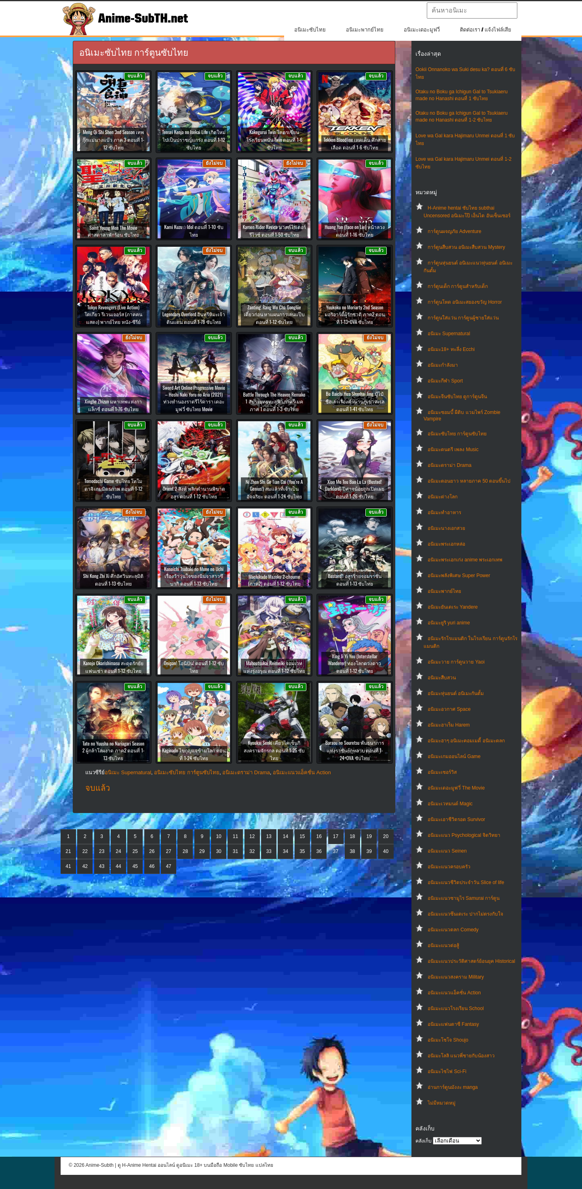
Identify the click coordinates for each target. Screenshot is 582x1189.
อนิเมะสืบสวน (442, 678)
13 (268, 836)
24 (118, 851)
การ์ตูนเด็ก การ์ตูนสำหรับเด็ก (458, 286)
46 (151, 866)
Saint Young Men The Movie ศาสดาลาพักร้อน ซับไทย (113, 231)
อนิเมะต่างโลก (443, 497)
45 (135, 866)
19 (369, 836)
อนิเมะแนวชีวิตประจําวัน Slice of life (466, 882)
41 (68, 866)
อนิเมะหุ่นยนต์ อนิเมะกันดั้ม (456, 693)
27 (168, 851)
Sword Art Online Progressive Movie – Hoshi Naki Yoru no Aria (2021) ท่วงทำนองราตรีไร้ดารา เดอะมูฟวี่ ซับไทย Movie (193, 398)
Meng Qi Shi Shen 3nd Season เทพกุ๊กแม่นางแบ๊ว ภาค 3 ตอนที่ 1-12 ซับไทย (113, 139)
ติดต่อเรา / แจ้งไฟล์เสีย (485, 29)
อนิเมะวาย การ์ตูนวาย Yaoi (456, 662)
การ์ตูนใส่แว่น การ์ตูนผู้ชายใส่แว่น (463, 318)
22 (85, 851)
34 (285, 851)
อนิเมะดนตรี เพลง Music (453, 449)
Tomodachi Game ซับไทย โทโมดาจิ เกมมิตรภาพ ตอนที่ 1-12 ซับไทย (113, 488)
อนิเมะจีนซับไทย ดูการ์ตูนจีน (457, 396)
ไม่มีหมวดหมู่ (441, 1103)
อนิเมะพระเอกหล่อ (446, 544)
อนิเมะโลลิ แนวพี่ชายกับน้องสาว (461, 1056)
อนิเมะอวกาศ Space (449, 709)
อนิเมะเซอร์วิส (442, 772)
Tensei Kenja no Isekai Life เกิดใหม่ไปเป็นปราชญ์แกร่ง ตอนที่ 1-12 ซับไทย (194, 139)
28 (185, 851)
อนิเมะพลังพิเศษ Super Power (459, 575)
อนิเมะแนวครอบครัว (449, 867)
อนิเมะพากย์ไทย (365, 29)
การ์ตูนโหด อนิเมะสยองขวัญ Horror (465, 302)
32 (252, 851)
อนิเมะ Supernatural (449, 333)
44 (118, 866)
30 (218, 851)
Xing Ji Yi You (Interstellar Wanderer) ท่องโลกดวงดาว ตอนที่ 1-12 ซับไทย (354, 663)
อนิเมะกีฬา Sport (445, 381)
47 (168, 866)
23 (101, 851)
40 (385, 851)
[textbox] (472, 10)
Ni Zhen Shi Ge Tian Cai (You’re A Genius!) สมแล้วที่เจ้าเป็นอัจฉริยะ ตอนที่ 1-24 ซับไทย (274, 489)
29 (202, 851)
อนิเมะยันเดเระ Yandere (453, 607)
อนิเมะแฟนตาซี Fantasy (453, 1024)
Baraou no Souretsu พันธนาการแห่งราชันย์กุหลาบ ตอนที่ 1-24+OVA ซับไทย (354, 750)
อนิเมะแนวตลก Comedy (453, 930)
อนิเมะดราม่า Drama (449, 465)
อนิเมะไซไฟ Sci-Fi (447, 1071)
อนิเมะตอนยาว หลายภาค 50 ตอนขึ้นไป (469, 481)
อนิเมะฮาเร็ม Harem (449, 725)
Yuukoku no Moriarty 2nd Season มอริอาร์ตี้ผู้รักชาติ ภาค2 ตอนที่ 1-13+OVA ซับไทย (355, 314)
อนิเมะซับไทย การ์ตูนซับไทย (457, 434)
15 (302, 836)
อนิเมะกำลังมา (443, 365)
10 (218, 836)
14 (285, 836)
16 (318, 836)
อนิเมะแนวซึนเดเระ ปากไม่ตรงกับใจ (465, 914)
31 (235, 851)
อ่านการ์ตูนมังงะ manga (453, 1087)
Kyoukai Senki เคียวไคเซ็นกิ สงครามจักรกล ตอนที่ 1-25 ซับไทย (274, 750)
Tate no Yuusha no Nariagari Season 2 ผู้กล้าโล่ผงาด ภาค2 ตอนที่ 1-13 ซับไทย (113, 750)
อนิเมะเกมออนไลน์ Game (454, 756)
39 (369, 851)
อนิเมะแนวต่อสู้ (443, 945)
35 (302, 851)
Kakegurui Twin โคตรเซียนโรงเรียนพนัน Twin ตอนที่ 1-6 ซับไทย (274, 139)
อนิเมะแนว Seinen (447, 851)
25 (135, 851)
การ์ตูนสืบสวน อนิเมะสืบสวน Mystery (466, 247)
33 (268, 851)
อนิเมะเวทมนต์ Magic (450, 804)
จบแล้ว (97, 788)
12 (252, 836)
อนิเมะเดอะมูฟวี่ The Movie (456, 788)
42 (85, 866)
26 (151, 851)
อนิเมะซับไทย (310, 29)
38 (352, 851)
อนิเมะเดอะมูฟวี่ (422, 29)
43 (101, 866)
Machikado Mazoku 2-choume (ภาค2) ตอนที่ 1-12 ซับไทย (274, 580)
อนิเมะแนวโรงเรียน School (456, 1008)
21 (68, 851)
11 (235, 836)
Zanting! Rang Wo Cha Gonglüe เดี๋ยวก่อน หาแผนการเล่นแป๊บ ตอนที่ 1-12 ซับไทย (274, 314)
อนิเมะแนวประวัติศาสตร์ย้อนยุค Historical (471, 961)
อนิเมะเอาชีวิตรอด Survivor (456, 819)
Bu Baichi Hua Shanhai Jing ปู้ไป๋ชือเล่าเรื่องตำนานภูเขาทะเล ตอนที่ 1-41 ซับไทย (354, 401)
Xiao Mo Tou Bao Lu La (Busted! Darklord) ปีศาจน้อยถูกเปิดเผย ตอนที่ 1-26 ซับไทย (354, 489)
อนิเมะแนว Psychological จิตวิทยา (464, 835)
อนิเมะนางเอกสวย (446, 528)
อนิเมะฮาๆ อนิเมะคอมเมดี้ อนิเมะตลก (466, 741)
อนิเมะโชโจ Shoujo (448, 1040)
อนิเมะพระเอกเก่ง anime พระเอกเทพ (465, 560)
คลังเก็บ (423, 1141)
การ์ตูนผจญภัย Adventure (454, 231)
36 (318, 851)
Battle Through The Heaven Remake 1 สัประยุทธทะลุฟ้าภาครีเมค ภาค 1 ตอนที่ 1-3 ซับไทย (274, 401)
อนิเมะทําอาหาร (444, 512)
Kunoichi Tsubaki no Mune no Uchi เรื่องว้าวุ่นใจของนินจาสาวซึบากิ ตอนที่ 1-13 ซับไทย (194, 576)
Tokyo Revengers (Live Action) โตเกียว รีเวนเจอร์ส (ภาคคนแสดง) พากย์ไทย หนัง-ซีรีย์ (113, 314)
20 (385, 836)
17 (335, 836)
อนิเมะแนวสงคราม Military (456, 977)
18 (352, 836)
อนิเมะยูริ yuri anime (449, 623)
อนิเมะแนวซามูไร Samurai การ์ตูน (464, 898)
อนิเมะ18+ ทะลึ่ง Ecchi (451, 349)
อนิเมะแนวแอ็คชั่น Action (454, 993)
